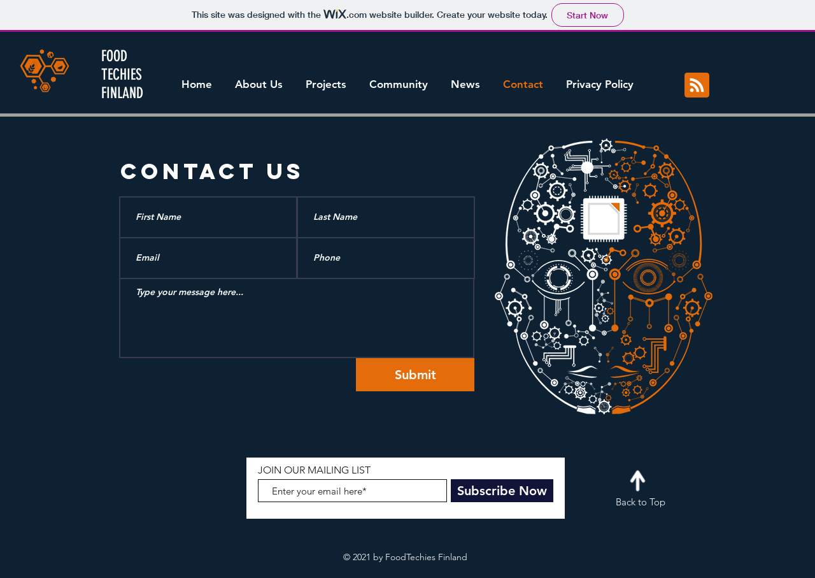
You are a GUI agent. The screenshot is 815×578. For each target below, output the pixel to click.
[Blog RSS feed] (696, 86)
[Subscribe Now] (502, 490)
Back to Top (640, 502)
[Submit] (415, 374)
